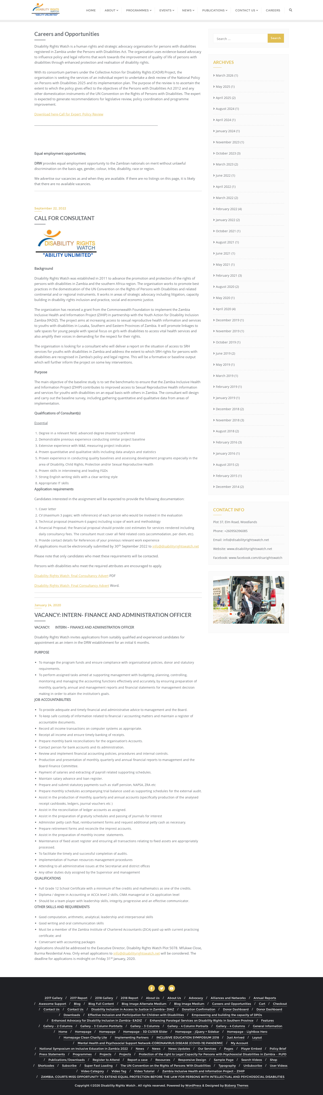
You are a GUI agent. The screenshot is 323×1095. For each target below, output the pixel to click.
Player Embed (251, 1048)
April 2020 (223, 309)
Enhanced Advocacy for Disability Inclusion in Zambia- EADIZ (97, 1020)
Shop (273, 1060)
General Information (267, 1026)
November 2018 (228, 420)
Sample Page (223, 1060)
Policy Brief (278, 1048)
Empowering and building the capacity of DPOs (227, 1015)
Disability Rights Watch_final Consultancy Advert (71, 575)
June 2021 (223, 253)
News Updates (179, 1048)
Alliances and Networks (228, 998)
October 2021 (226, 231)
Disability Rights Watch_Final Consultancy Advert (71, 585)
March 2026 (224, 75)
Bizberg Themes (236, 1085)
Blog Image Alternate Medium (144, 1003)
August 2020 (225, 286)
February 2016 (226, 442)
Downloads (72, 1015)
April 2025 (223, 98)
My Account (239, 1043)
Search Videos (251, 1060)
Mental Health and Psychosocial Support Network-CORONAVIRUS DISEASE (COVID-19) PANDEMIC (150, 1043)
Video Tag (119, 1071)
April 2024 (223, 120)
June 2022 (223, 175)
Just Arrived (235, 1037)
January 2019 (225, 398)
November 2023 (228, 142)
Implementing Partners (132, 1037)
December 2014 (227, 487)
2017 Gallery (53, 998)
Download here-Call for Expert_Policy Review (68, 114)
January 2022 (225, 220)
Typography (227, 1065)
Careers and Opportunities (231, 1003)
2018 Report (129, 998)
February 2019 (226, 387)
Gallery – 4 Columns (230, 1026)
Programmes (82, 1054)
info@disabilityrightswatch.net (136, 953)
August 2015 (225, 464)
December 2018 (227, 409)
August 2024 (225, 109)
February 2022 (226, 209)
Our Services (207, 1048)
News (140, 1048)
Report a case (137, 1060)
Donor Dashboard (236, 1009)
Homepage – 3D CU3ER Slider (145, 1031)
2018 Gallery (104, 998)
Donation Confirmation (198, 1009)
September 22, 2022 (50, 208)
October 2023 (226, 153)
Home (62, 1031)
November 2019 (228, 331)
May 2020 (223, 298)
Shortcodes (46, 1065)
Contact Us (52, 1009)
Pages (228, 1048)
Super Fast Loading (98, 1065)
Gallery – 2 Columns (58, 1026)
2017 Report (78, 998)
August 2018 (225, 431)
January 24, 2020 (47, 605)
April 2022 (223, 186)
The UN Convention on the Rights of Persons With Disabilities (166, 1065)
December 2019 (227, 320)
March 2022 (224, 198)
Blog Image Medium (189, 1003)
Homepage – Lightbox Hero (247, 1031)
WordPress (193, 1085)
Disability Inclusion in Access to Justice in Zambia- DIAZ (132, 1009)
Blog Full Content (101, 1003)
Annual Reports (265, 998)
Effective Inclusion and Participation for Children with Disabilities (136, 1015)
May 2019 (223, 364)
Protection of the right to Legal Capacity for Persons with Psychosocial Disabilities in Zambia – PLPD (212, 1054)
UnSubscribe (253, 1065)
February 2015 (226, 476)
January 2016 (225, 453)
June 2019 (223, 353)
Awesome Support (52, 1003)
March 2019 (224, 376)
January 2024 (225, 131)
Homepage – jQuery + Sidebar (197, 1031)
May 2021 (223, 264)
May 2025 (223, 86)
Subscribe (69, 1065)
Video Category (92, 1071)
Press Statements (52, 1054)
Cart (262, 1003)
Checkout (280, 1003)
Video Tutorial (144, 1071)
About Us (153, 998)
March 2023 (224, 164)
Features (267, 1020)
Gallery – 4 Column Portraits (187, 1026)
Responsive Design (192, 1060)
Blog (77, 1003)
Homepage (83, 1031)
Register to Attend (106, 1060)
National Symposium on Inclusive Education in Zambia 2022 (84, 1048)
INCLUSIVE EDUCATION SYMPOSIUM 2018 (187, 1037)
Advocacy (196, 998)
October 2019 (226, 342)
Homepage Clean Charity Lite (85, 1037)
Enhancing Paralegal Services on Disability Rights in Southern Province (201, 1020)
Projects (105, 1054)
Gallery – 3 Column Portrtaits (101, 1026)
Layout (257, 1037)
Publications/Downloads (66, 1060)
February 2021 (226, 275)
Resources (162, 1060)
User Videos (279, 1065)
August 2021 (225, 242)
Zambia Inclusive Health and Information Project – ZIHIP (203, 1071)
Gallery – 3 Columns (145, 1026)
